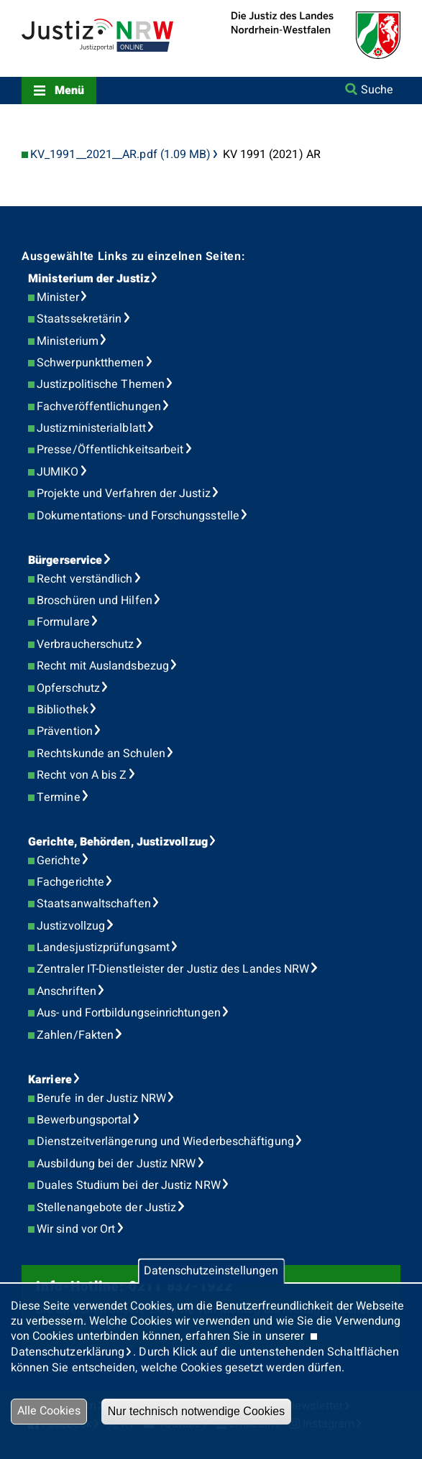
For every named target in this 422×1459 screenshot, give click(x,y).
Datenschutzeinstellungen (211, 1271)
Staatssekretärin (79, 319)
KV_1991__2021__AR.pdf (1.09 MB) (120, 154)
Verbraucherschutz (85, 644)
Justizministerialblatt (91, 428)
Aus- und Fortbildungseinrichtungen (129, 1013)
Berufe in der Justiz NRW (101, 1098)
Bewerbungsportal (84, 1120)
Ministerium (67, 341)
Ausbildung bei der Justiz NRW (116, 1163)
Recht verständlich (84, 579)
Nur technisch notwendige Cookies (196, 1411)
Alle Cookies (49, 1410)
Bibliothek (62, 709)
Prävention (65, 731)
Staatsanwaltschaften (94, 903)
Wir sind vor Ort (76, 1229)
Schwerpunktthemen (90, 362)
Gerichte (59, 860)
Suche (377, 89)
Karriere (50, 1079)
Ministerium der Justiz (89, 278)
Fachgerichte (70, 882)
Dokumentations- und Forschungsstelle (138, 515)
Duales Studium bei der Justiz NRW (129, 1185)
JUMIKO (57, 472)
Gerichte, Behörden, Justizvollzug (118, 842)
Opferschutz (68, 688)
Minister (58, 297)
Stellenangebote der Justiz (106, 1207)
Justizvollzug (71, 926)
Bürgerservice (65, 560)
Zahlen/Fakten (75, 1035)
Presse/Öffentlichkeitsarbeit (110, 449)
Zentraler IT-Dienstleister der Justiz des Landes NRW (173, 969)
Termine (59, 797)
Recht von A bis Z (82, 775)
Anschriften (66, 991)
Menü (69, 90)
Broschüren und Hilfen (94, 600)
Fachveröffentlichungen (99, 406)
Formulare (63, 622)
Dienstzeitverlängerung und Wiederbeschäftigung (165, 1141)
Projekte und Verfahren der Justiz (124, 493)
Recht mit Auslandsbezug (103, 666)
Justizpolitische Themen (101, 384)
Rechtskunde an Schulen (101, 753)
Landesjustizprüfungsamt (103, 947)
